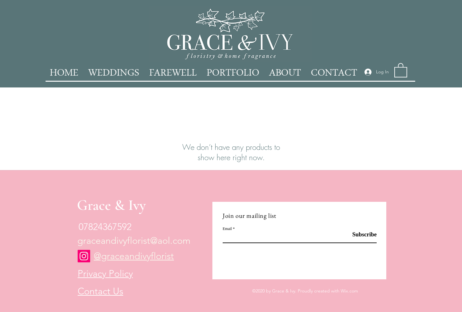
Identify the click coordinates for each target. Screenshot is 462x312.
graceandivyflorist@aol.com (134, 240)
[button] (400, 70)
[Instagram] (84, 256)
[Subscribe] (360, 234)
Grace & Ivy (111, 205)
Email (227, 229)
